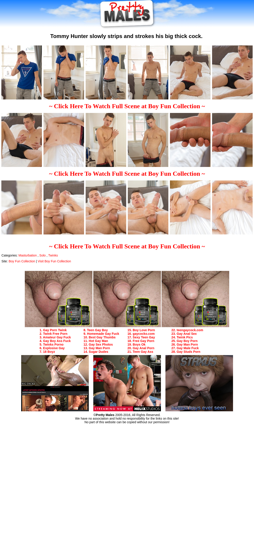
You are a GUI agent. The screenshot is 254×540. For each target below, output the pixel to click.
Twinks (53, 255)
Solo (42, 255)
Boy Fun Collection (22, 261)
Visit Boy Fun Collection (54, 261)
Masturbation (27, 255)
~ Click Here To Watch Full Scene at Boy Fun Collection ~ (127, 106)
